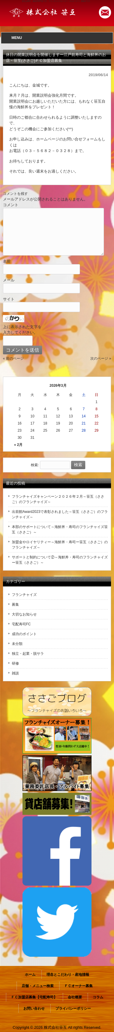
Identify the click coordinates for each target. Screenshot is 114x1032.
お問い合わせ (34, 1008)
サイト (9, 299)
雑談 (15, 673)
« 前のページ (13, 358)
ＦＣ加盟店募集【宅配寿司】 (34, 997)
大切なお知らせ (24, 614)
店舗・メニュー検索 (38, 986)
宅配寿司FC (21, 624)
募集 (15, 604)
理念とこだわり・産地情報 (67, 975)
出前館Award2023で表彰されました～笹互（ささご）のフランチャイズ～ (60, 514)
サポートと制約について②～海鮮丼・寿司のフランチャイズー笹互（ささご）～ (60, 560)
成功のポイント (24, 634)
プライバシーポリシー (73, 1008)
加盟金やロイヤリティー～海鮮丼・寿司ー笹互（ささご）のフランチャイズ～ (60, 544)
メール (9, 280)
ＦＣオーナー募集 (78, 986)
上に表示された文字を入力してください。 (22, 330)
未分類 (17, 644)
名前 (7, 261)
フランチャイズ (24, 595)
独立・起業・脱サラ (28, 654)
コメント (10, 205)
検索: (35, 465)
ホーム (30, 975)
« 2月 (18, 445)
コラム (98, 997)
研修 (15, 663)
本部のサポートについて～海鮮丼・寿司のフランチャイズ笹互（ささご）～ (60, 529)
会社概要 (75, 997)
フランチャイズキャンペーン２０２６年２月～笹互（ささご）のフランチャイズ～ (58, 499)
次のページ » (100, 358)
